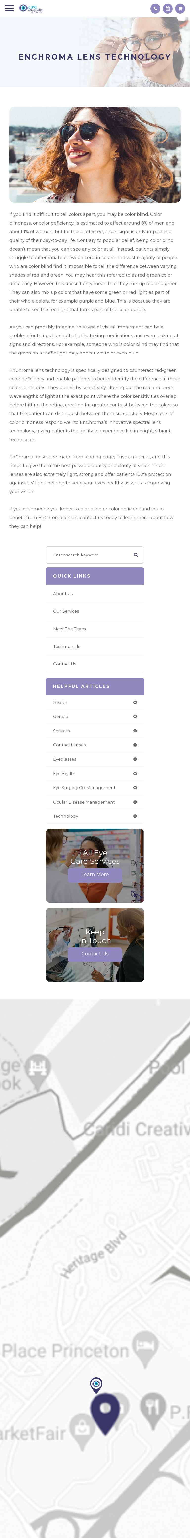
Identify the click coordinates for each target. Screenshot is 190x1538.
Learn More (95, 874)
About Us (63, 593)
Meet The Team (69, 628)
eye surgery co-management (84, 787)
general (61, 716)
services (61, 730)
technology (65, 816)
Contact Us (64, 663)
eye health (64, 773)
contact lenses (69, 744)
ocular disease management (84, 802)
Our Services (66, 611)
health (60, 702)
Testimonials (66, 646)
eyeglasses (64, 759)
